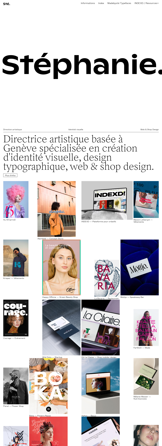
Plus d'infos (10, 175)
